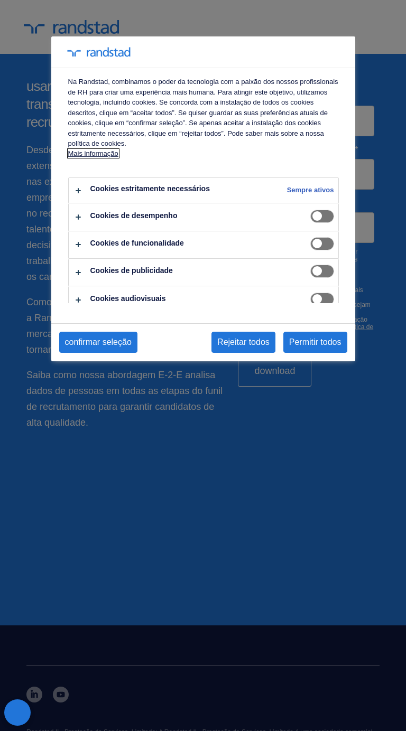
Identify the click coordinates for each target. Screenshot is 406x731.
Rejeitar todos (243, 342)
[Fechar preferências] (17, 712)
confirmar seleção (98, 342)
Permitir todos (315, 342)
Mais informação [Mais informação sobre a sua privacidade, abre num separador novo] (93, 153)
